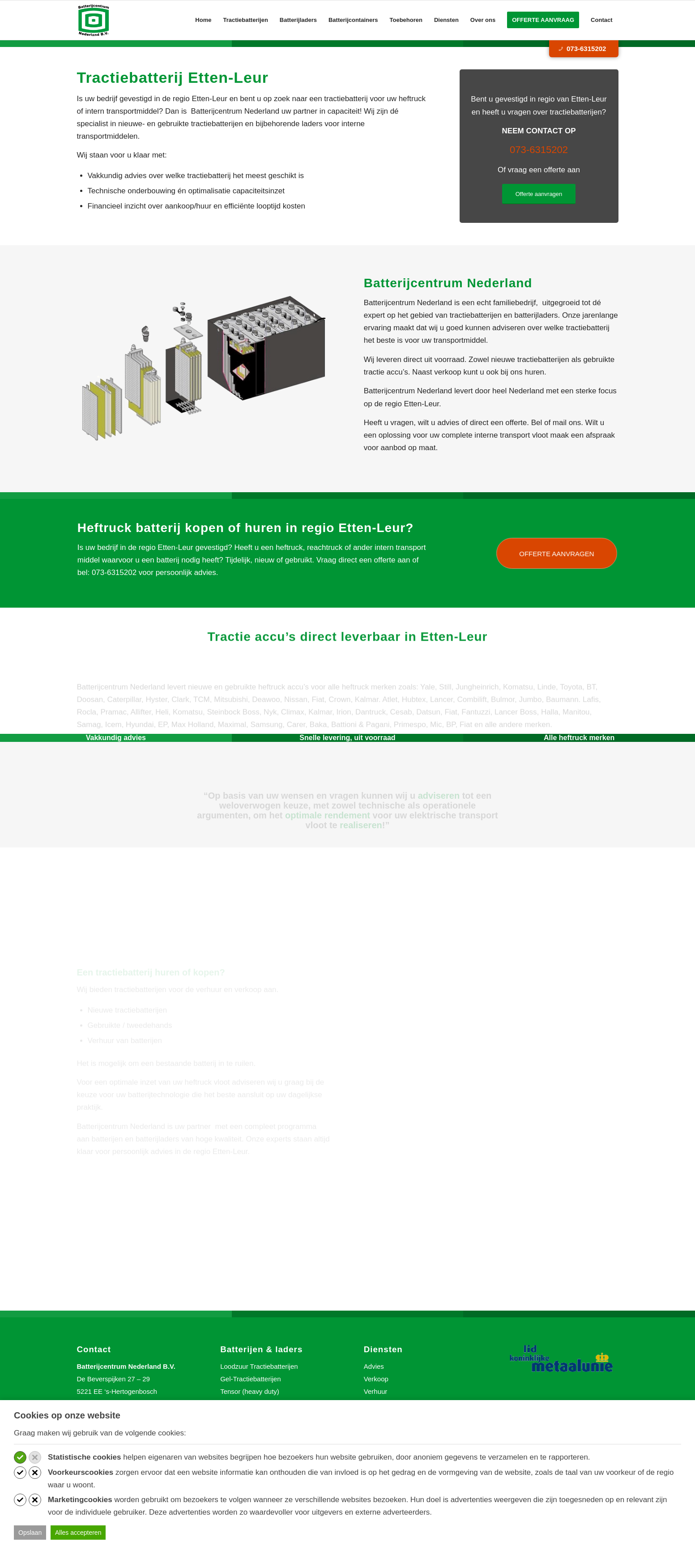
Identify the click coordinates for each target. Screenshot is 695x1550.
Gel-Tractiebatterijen (250, 1379)
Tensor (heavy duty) (249, 1391)
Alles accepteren (78, 1532)
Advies (374, 1366)
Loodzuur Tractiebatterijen (259, 1366)
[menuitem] (203, 20)
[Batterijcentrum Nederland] (94, 20)
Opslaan (30, 1532)
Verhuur (376, 1391)
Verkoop (376, 1379)
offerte (368, 560)
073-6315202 (582, 49)
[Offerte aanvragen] (539, 194)
